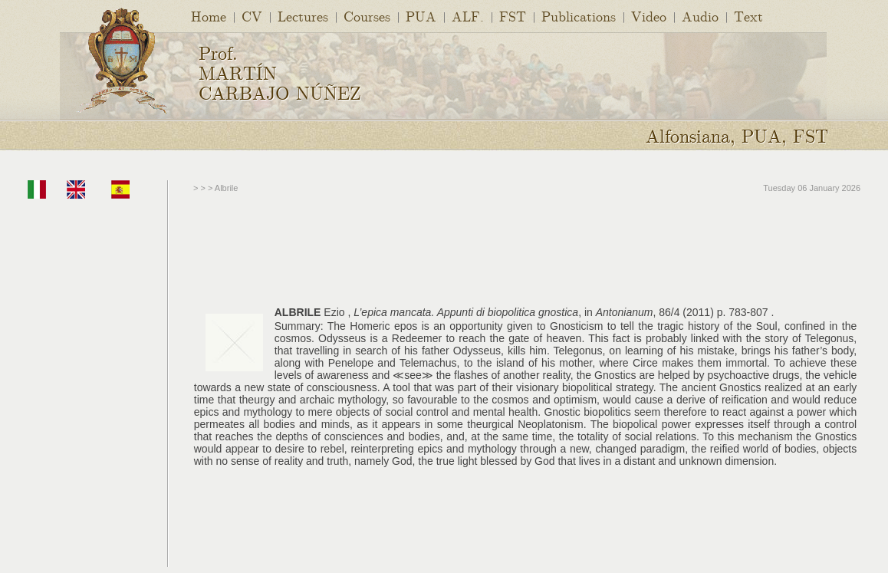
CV (252, 15)
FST (512, 15)
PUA (421, 15)
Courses (367, 15)
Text (748, 15)
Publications (578, 15)
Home (208, 15)
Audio (700, 15)
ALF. (468, 15)
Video (648, 15)
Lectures (303, 15)
